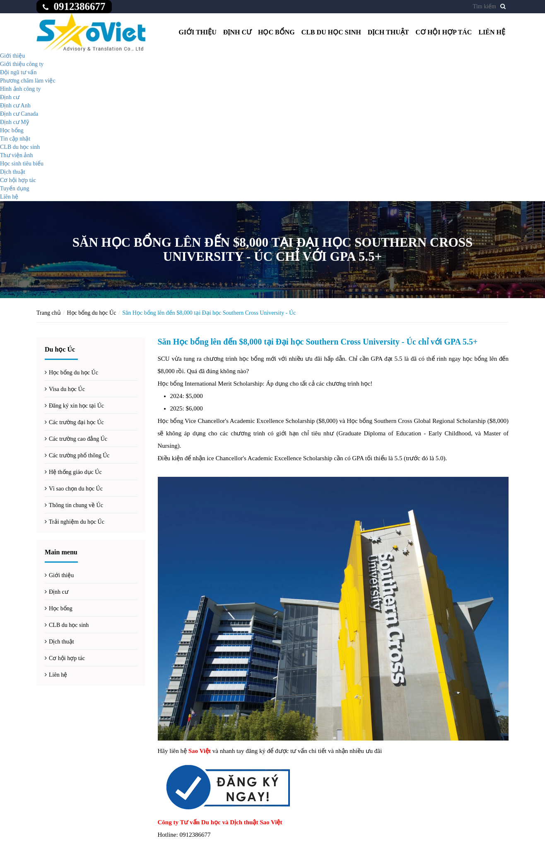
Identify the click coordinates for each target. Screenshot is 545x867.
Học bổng (276, 32)
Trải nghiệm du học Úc (76, 522)
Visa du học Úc (67, 389)
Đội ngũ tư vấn (18, 72)
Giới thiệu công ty (21, 64)
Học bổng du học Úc (91, 313)
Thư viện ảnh (16, 155)
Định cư (237, 32)
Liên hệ (491, 32)
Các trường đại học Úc (76, 422)
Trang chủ (48, 313)
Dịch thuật (388, 32)
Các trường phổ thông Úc (79, 455)
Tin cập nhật (15, 139)
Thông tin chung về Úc (76, 505)
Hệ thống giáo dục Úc (75, 472)
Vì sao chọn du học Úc (76, 489)
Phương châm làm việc (27, 81)
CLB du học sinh (331, 32)
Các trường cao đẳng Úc (78, 439)
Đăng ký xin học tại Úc (76, 406)
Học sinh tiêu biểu (21, 163)
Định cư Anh (15, 105)
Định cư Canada (19, 114)
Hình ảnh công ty (20, 89)
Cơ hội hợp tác (443, 32)
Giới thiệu (197, 32)
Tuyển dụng (14, 188)
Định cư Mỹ (14, 122)
